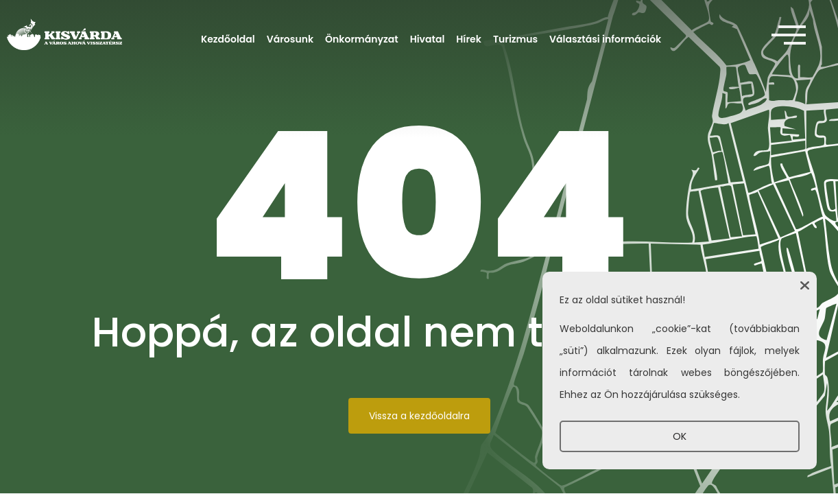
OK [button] (679, 436)
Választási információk (605, 39)
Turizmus (515, 39)
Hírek (468, 39)
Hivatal (427, 39)
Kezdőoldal (228, 39)
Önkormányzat (361, 39)
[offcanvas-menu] (789, 36)
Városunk (290, 39)
